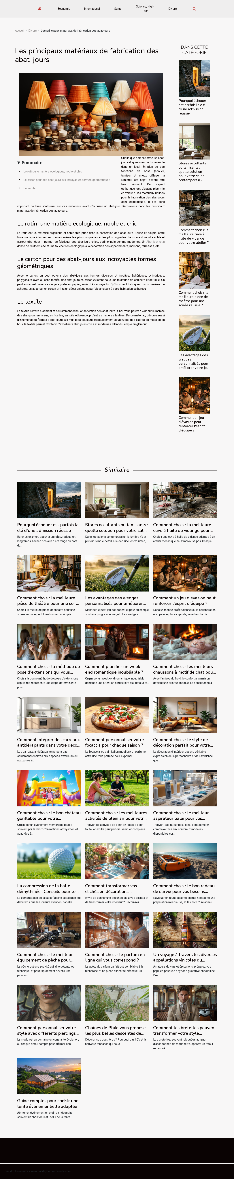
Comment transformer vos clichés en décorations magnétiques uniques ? (111, 891)
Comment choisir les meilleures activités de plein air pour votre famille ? (116, 818)
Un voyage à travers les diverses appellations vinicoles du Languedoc (185, 960)
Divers (172, 8)
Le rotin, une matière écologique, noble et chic (52, 171)
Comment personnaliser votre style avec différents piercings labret (46, 1033)
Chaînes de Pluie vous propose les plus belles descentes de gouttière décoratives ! (115, 1033)
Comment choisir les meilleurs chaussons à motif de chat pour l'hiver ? (183, 672)
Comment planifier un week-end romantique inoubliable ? (114, 669)
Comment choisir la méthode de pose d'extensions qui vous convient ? (48, 672)
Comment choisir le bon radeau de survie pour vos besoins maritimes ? (184, 891)
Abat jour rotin (155, 241)
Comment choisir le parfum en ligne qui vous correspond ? (115, 957)
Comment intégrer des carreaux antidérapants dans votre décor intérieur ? (48, 745)
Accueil (19, 30)
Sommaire (32, 162)
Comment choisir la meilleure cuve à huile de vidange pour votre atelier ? (194, 236)
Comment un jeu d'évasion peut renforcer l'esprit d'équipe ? (192, 424)
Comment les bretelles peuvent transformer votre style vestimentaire (184, 1033)
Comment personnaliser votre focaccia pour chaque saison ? (114, 742)
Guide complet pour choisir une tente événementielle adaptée (47, 1103)
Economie (64, 8)
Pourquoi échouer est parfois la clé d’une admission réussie (192, 107)
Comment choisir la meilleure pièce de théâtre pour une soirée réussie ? (193, 299)
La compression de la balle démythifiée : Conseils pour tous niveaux (48, 891)
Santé (118, 8)
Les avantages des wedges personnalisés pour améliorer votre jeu (194, 361)
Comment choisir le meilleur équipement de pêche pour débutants (45, 960)
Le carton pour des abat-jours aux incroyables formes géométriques (66, 180)
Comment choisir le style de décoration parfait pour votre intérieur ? (181, 745)
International (92, 8)
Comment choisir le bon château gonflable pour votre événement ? (49, 818)
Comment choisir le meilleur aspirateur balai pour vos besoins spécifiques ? (181, 818)
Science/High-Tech (145, 9)
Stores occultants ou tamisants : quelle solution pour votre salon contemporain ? (192, 172)
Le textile (29, 188)
